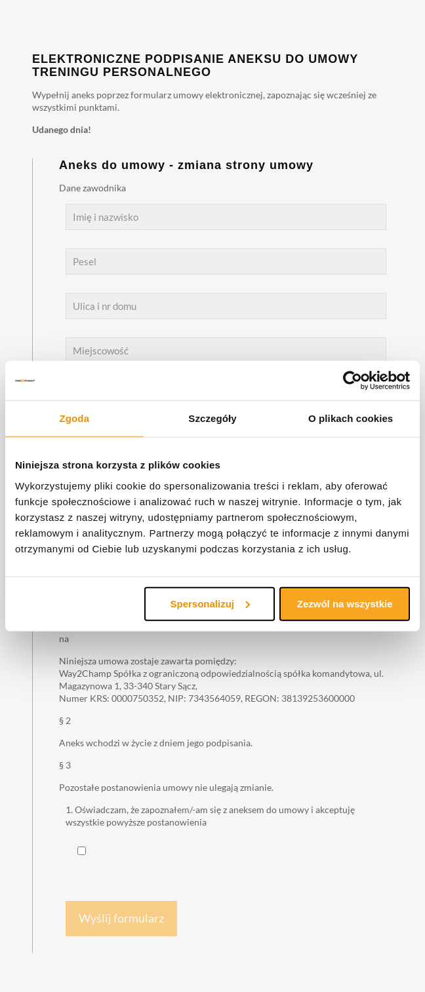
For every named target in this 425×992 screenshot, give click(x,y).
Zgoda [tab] (75, 418)
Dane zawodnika (92, 187)
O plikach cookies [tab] (350, 418)
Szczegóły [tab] (212, 418)
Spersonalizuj (211, 603)
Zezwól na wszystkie (345, 603)
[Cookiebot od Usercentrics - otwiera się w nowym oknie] (352, 381)
